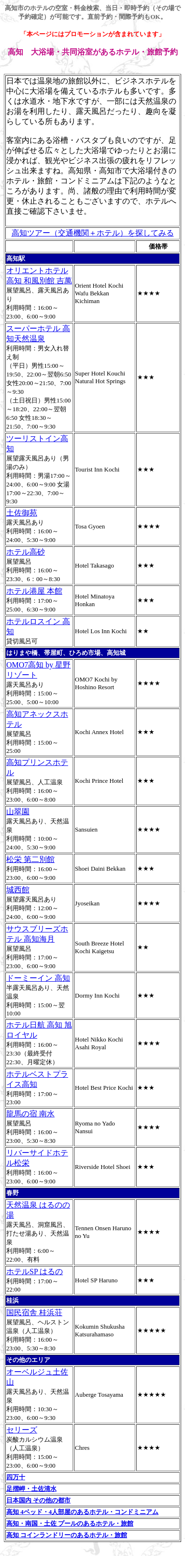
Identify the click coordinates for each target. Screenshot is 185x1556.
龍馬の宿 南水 (30, 1114)
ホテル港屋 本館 (34, 591)
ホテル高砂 (25, 552)
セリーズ (21, 1430)
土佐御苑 (21, 513)
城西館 (17, 890)
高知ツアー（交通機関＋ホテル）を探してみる (93, 233)
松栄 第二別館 (30, 859)
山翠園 (17, 811)
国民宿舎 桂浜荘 (34, 1312)
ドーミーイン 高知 (38, 978)
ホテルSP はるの (34, 1271)
